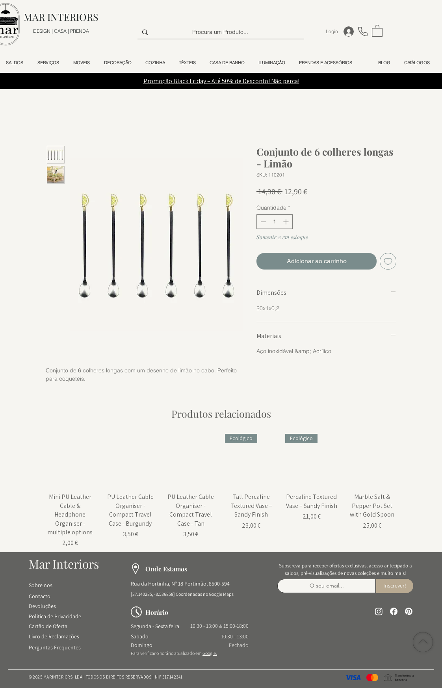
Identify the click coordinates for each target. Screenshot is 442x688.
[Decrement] (262, 222)
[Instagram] (379, 611)
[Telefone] (362, 31)
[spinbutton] (274, 222)
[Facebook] (394, 611)
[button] (377, 30)
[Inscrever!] (394, 586)
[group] (221, 491)
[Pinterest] (409, 611)
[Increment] (287, 222)
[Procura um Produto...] (220, 32)
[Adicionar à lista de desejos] (388, 261)
